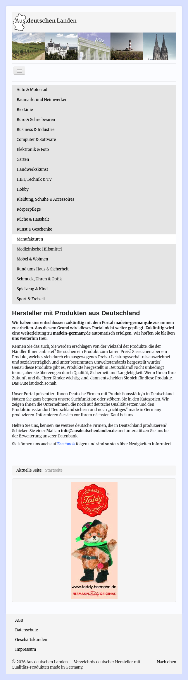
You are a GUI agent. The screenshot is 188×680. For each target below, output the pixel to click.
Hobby (23, 189)
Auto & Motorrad (32, 89)
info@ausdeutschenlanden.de (88, 430)
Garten (23, 159)
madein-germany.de (133, 322)
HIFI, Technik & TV (34, 179)
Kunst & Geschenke (34, 229)
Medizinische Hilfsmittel (39, 249)
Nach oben (166, 661)
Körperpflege (29, 209)
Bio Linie (25, 109)
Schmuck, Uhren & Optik (39, 279)
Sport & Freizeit (31, 298)
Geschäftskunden (31, 639)
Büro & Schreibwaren (36, 119)
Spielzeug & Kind (32, 289)
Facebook (66, 444)
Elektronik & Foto (33, 149)
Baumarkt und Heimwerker (42, 99)
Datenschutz (26, 630)
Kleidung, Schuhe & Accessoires (45, 199)
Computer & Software (36, 139)
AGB (19, 620)
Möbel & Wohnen (32, 259)
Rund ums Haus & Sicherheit (43, 269)
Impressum (25, 649)
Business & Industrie (35, 129)
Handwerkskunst (32, 169)
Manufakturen (30, 239)
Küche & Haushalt (33, 219)
